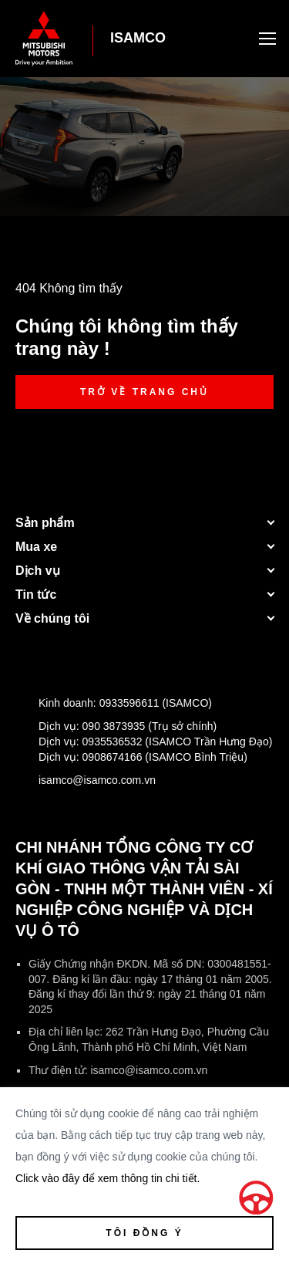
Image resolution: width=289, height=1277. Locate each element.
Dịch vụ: (116, 729)
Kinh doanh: (113, 706)
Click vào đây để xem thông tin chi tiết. (107, 1178)
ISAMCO (138, 38)
